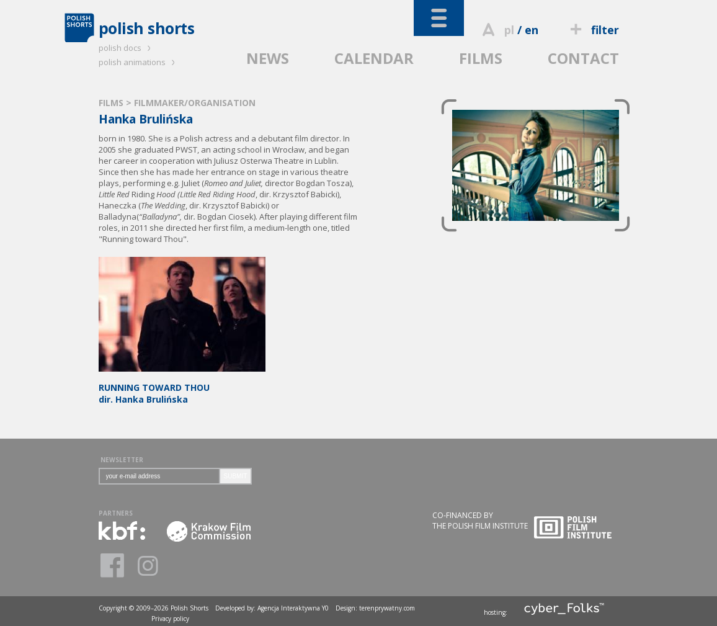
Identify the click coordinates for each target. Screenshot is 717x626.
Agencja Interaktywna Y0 (293, 608)
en (531, 29)
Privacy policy (170, 618)
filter (592, 29)
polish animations (139, 62)
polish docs (126, 47)
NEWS (267, 58)
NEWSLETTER (121, 459)
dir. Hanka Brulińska (182, 387)
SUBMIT (235, 476)
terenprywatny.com (387, 608)
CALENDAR (374, 58)
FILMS (480, 58)
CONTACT (583, 58)
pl (509, 29)
